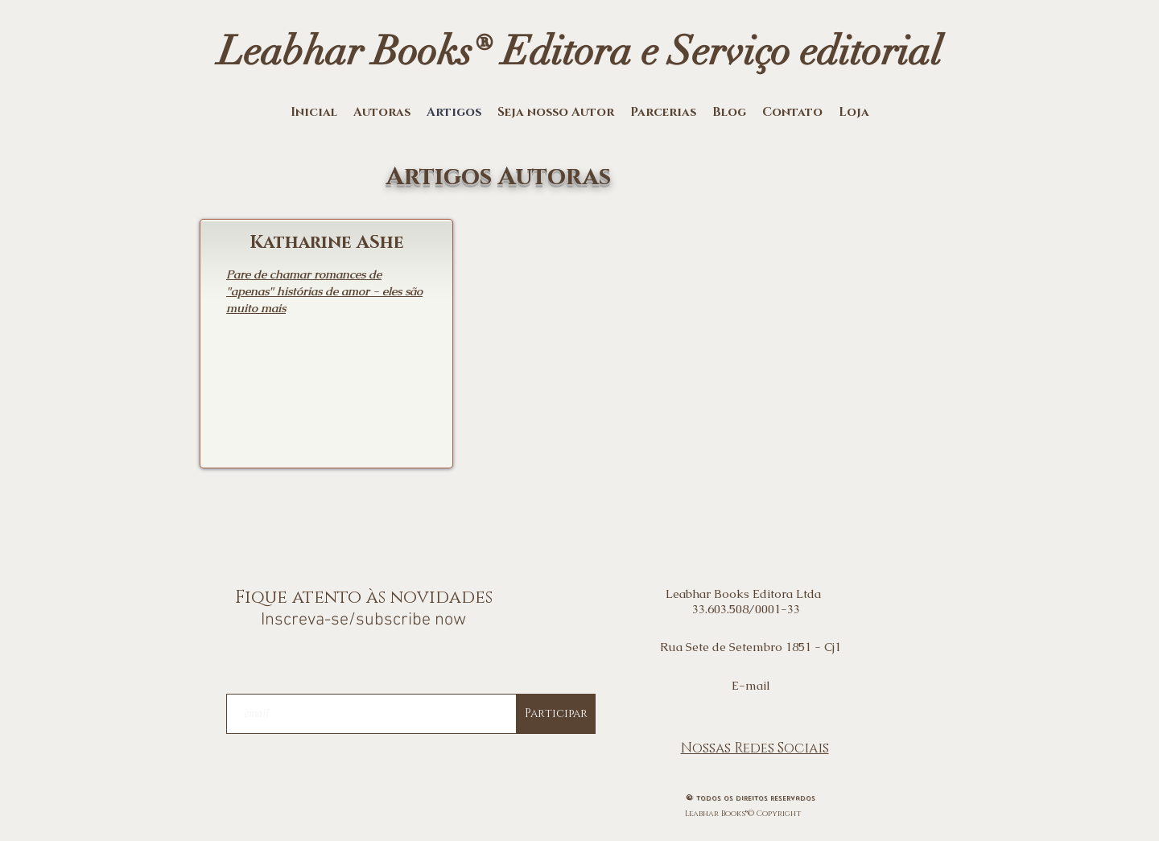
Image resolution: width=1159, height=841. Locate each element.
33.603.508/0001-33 (746, 608)
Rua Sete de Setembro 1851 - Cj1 (750, 646)
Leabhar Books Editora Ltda (746, 593)
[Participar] (556, 714)
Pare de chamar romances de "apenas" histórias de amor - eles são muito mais (324, 290)
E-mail (751, 685)
